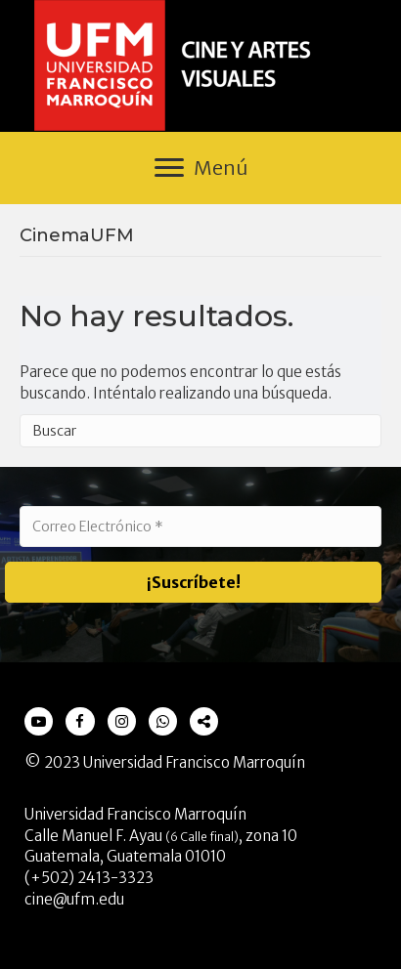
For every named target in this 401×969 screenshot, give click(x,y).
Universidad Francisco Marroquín (194, 762)
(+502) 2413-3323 (89, 877)
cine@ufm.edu (74, 899)
